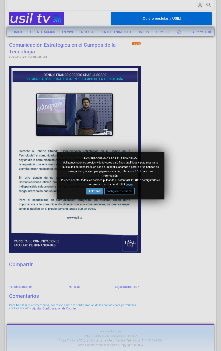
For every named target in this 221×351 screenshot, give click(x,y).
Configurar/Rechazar (119, 191)
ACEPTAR (94, 191)
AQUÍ (138, 171)
